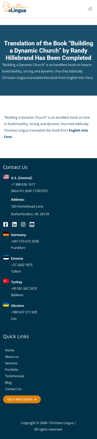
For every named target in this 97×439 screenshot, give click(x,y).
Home (9, 350)
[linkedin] (15, 224)
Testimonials (14, 376)
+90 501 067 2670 (24, 288)
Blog (8, 382)
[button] (90, 8)
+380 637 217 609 (24, 312)
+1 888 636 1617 (23, 184)
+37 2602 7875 (22, 265)
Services (11, 363)
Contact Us (13, 389)
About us (12, 356)
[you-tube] (24, 224)
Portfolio (11, 369)
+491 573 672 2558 (25, 241)
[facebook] (7, 224)
